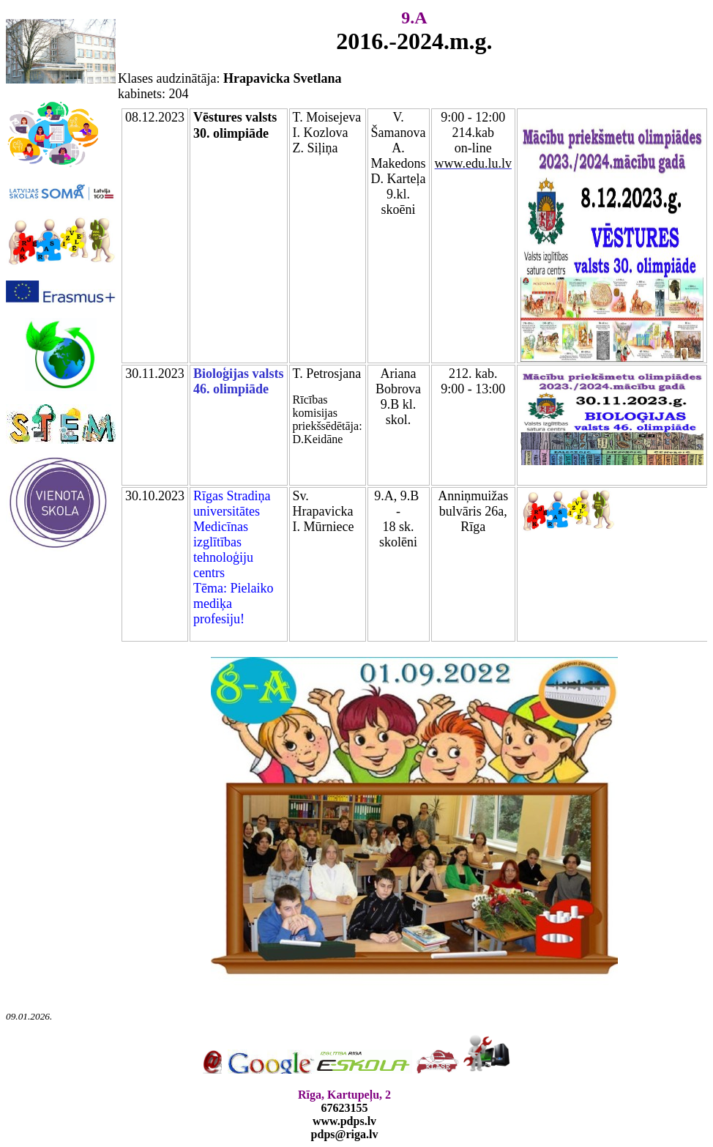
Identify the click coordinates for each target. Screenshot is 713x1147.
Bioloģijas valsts (238, 373)
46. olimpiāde (231, 389)
